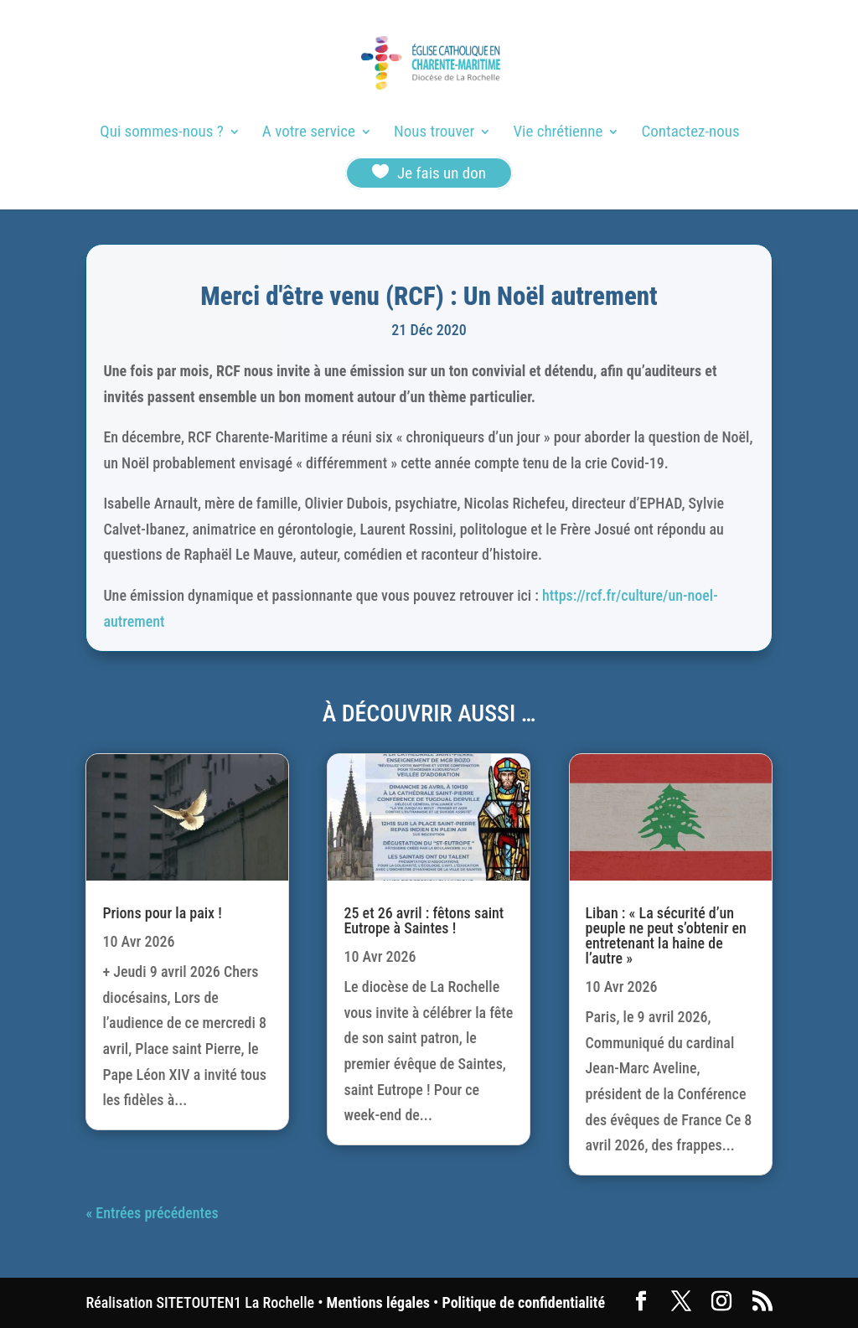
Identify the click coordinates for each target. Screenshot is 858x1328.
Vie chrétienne (557, 133)
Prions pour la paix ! (161, 913)
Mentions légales (378, 1302)
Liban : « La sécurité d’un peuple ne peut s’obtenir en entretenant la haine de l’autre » (666, 935)
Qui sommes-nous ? (161, 133)
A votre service (308, 133)
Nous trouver (434, 133)
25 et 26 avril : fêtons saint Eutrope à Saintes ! (424, 920)
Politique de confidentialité (523, 1302)
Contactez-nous (691, 133)
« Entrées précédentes (151, 1213)
